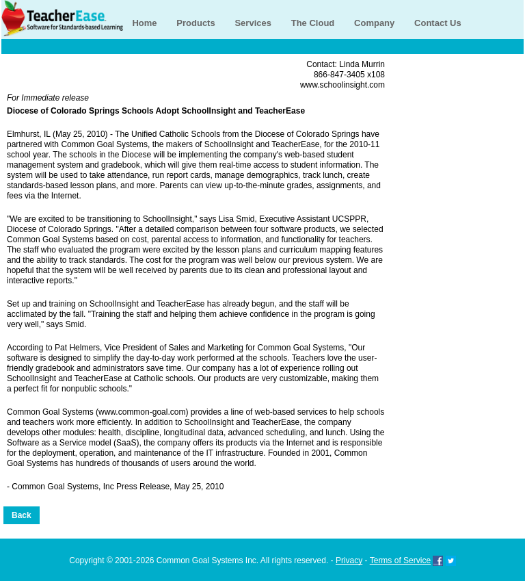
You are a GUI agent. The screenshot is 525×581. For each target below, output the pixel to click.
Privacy (349, 560)
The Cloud (313, 23)
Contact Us (437, 23)
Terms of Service (400, 560)
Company (374, 23)
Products (195, 23)
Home (144, 23)
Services (252, 23)
